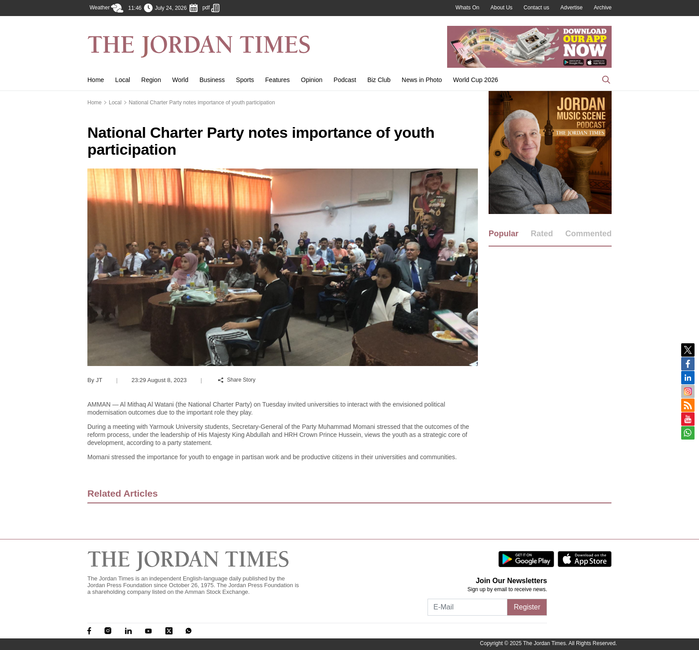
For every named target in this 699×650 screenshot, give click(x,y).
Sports (245, 79)
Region (151, 79)
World (180, 79)
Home (95, 79)
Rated (541, 233)
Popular (503, 233)
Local (122, 79)
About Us (501, 7)
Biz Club (379, 79)
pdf (211, 8)
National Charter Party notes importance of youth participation (202, 102)
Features (277, 79)
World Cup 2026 (475, 79)
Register (527, 607)
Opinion (311, 79)
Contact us (536, 7)
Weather (106, 8)
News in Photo (422, 79)
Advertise (571, 7)
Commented (588, 233)
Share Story (236, 380)
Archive (603, 7)
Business (212, 79)
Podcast (344, 79)
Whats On (467, 7)
